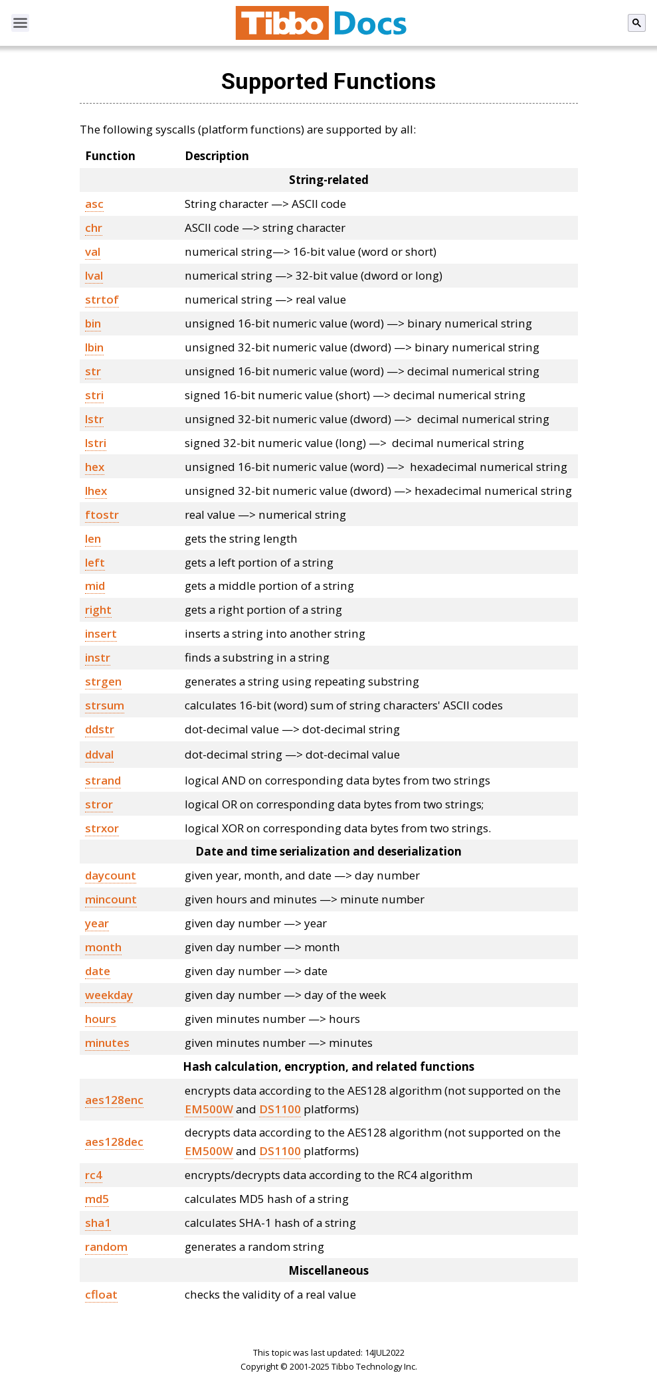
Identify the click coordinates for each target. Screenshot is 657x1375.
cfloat (101, 1294)
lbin (94, 347)
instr (97, 657)
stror (99, 804)
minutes (107, 1042)
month (103, 947)
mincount (111, 899)
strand (103, 780)
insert (101, 633)
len (93, 538)
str (93, 371)
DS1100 (280, 1109)
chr (93, 227)
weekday (109, 994)
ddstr (99, 729)
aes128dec (114, 1141)
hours (100, 1018)
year (97, 923)
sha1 (98, 1222)
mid (95, 585)
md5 (97, 1198)
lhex (96, 490)
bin (93, 323)
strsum (104, 705)
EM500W (209, 1109)
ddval (99, 754)
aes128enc (114, 1099)
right (98, 609)
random (106, 1246)
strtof (102, 299)
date (97, 970)
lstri (95, 442)
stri (94, 395)
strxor (102, 828)
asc (94, 203)
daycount (110, 875)
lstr (94, 418)
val (92, 251)
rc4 (93, 1174)
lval (94, 275)
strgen (103, 681)
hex (94, 466)
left (95, 562)
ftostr (102, 514)
